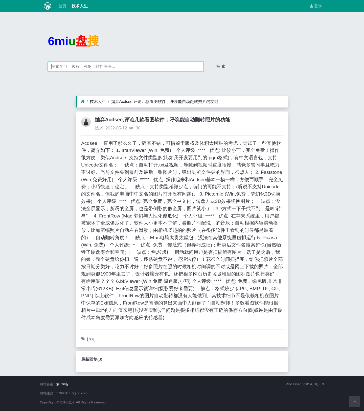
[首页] (83, 102)
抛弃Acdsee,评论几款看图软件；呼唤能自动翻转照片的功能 (165, 101)
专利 (91, 339)
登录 (316, 6)
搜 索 (220, 66)
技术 (99, 128)
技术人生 (79, 6)
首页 (61, 6)
